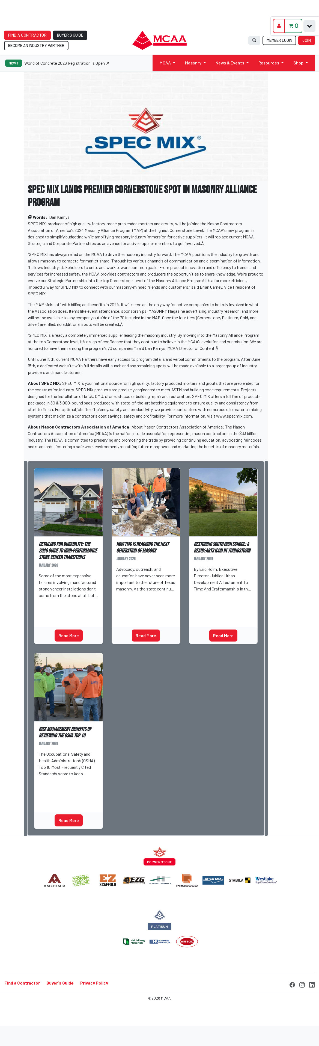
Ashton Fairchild (135, 597)
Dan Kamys (59, 217)
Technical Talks (56, 614)
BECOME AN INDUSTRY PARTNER (36, 45)
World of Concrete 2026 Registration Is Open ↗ (66, 63)
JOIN (306, 40)
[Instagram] (302, 984)
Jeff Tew (49, 604)
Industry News (132, 608)
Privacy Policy (94, 982)
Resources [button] (268, 62)
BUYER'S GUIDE (70, 35)
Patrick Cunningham (59, 782)
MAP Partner (53, 792)
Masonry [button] (193, 62)
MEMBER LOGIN (279, 40)
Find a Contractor (22, 982)
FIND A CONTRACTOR (27, 35)
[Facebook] (292, 984)
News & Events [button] (230, 62)
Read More (68, 635)
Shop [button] (298, 62)
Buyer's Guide (60, 982)
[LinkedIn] (312, 984)
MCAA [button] (165, 62)
